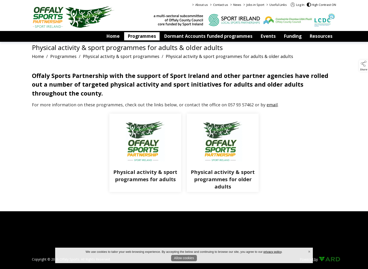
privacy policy (273, 252)
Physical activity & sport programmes (121, 56)
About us (201, 5)
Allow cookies (184, 258)
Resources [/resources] (321, 36)
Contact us (220, 5)
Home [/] (113, 36)
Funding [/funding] (293, 36)
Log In (297, 5)
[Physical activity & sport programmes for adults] (145, 153)
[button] (321, 5)
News (237, 5)
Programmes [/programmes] (142, 36)
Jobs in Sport (255, 5)
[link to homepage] (73, 17)
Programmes (63, 56)
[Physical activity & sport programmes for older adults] (223, 153)
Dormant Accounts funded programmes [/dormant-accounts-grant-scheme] (208, 36)
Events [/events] (268, 36)
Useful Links (278, 5)
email (272, 105)
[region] (184, 89)
